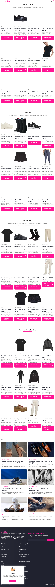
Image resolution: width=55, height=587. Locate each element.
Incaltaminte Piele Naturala (25, 562)
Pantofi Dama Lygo (5, 550)
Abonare (50, 540)
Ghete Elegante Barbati (24, 554)
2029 (2, 547)
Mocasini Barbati (23, 564)
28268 (2, 559)
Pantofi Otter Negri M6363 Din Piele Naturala (9, 565)
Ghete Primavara (23, 557)
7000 (2, 562)
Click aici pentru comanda (7, 38)
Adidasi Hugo (4, 552)
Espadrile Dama (22, 550)
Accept (13, 582)
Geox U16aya (4, 554)
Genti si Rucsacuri (23, 552)
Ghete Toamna (22, 559)
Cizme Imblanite (22, 547)
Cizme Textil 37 (4, 557)
